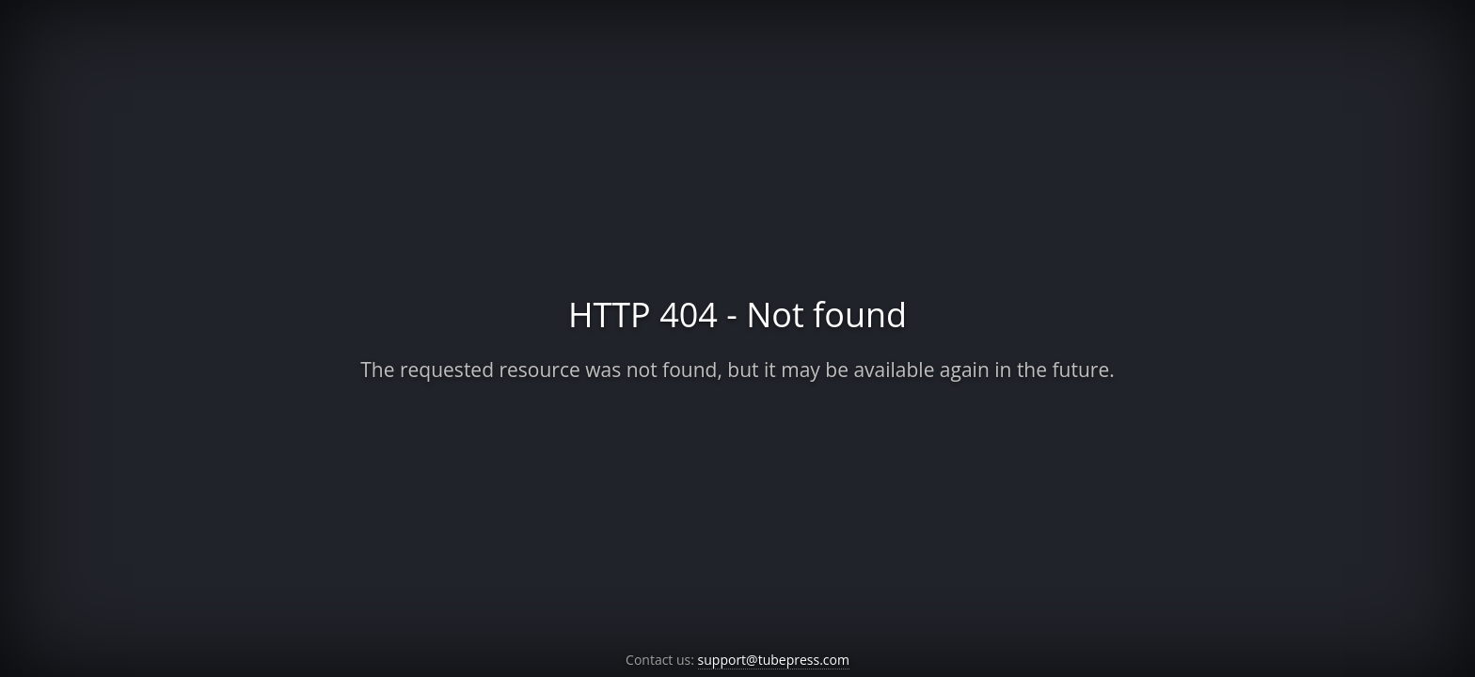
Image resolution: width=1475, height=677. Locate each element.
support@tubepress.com (773, 660)
